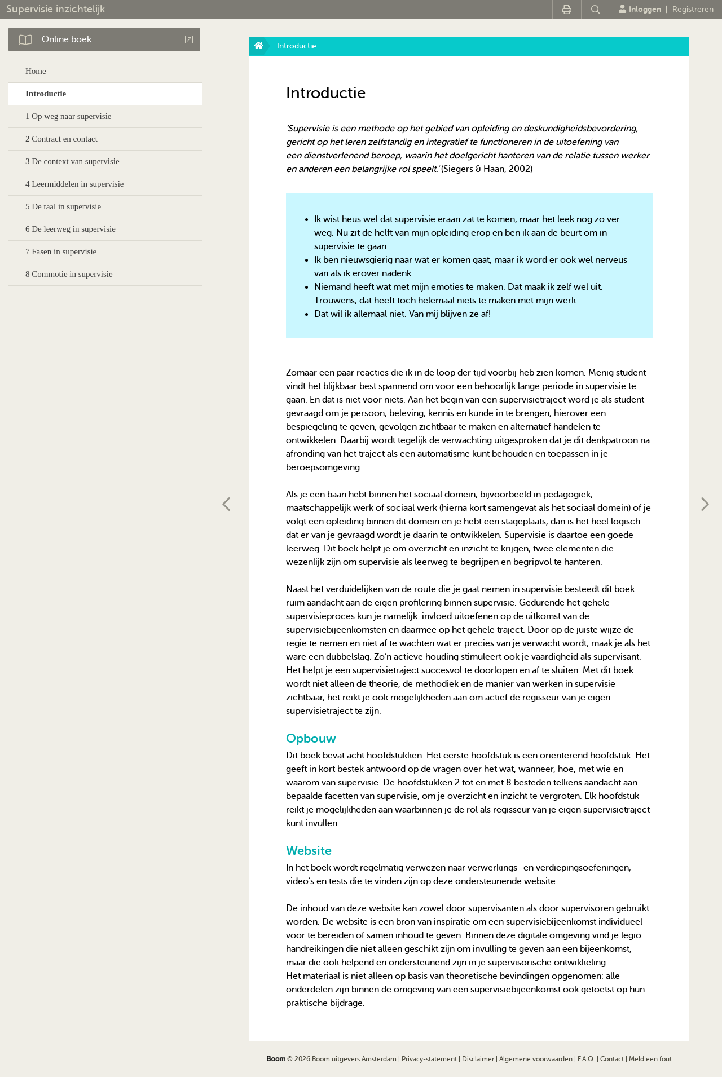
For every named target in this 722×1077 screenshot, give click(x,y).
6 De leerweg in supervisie (70, 228)
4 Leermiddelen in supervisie (74, 183)
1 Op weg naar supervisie (68, 116)
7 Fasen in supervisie (60, 251)
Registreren (693, 9)
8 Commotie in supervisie (69, 274)
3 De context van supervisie (72, 161)
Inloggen (640, 9)
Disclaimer (478, 1059)
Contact (612, 1059)
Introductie (45, 93)
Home (35, 71)
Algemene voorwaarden (536, 1059)
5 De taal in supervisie (63, 206)
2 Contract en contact (61, 138)
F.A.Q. (586, 1059)
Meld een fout (650, 1059)
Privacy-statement (429, 1059)
